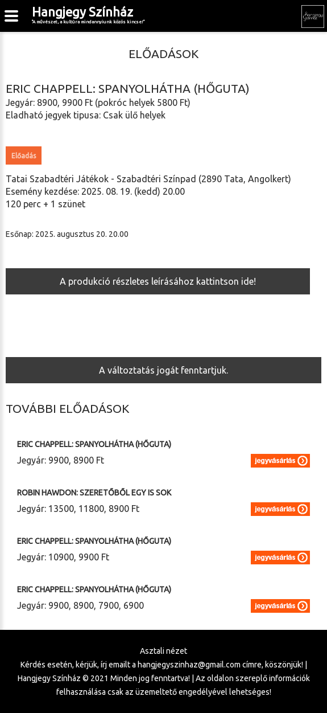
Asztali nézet (163, 650)
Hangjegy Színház (88, 14)
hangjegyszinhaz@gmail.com (189, 664)
